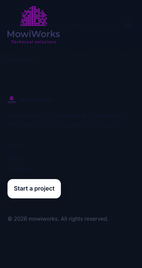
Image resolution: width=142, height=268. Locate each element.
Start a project (34, 188)
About (15, 157)
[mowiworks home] (33, 24)
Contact (18, 168)
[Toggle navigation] (128, 24)
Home (15, 146)
